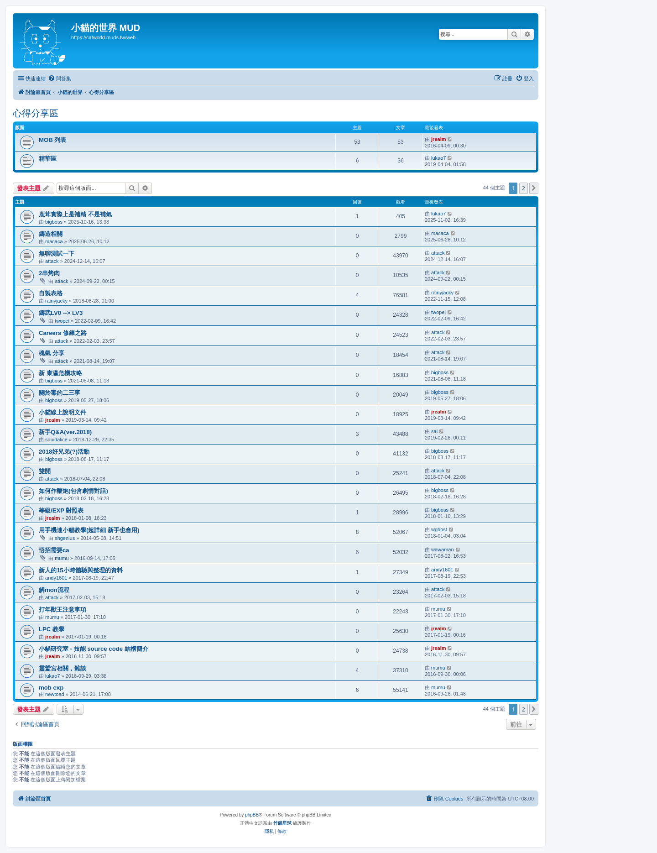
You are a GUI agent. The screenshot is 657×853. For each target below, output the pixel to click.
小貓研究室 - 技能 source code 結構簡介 (93, 648)
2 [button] (523, 188)
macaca (54, 241)
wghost (439, 529)
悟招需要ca (54, 550)
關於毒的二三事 (59, 392)
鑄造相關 (51, 233)
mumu (62, 558)
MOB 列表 (52, 139)
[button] (533, 188)
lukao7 (438, 158)
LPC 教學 (51, 629)
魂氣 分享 (51, 353)
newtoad (54, 694)
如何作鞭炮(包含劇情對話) (73, 490)
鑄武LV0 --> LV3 (61, 312)
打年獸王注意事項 (62, 609)
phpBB (252, 814)
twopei (62, 321)
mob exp (51, 687)
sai (434, 431)
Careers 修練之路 (63, 333)
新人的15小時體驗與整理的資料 (81, 570)
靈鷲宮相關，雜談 (62, 668)
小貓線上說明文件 (62, 412)
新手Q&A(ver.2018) (65, 432)
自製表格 (51, 293)
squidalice (56, 439)
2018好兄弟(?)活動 (64, 451)
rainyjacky (56, 301)
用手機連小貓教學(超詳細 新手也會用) (89, 530)
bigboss (54, 222)
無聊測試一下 (56, 253)
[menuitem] (59, 78)
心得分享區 (35, 113)
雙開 (45, 471)
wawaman (442, 549)
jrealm (438, 139)
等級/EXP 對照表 (61, 510)
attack (51, 261)
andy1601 (56, 578)
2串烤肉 (49, 273)
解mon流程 (54, 589)
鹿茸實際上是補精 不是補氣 (75, 214)
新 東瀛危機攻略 (60, 373)
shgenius (65, 538)
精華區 (48, 158)
